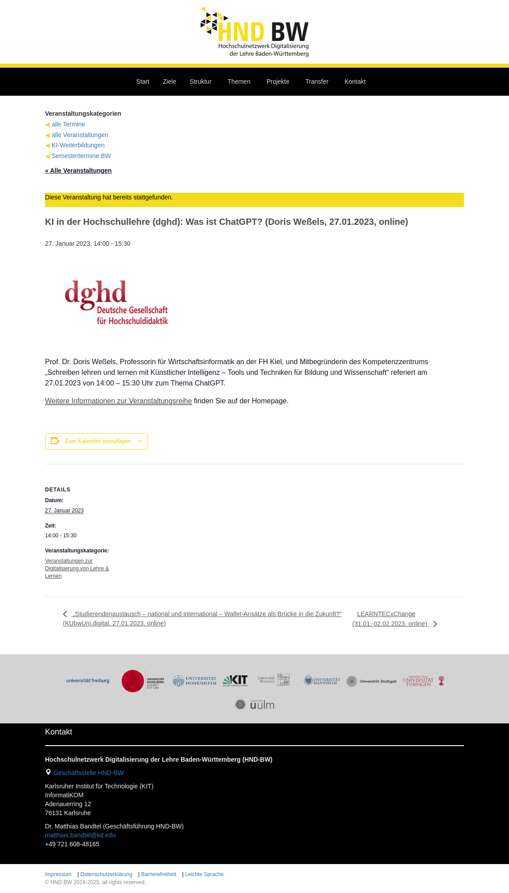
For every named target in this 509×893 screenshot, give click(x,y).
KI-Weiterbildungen (78, 145)
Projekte (278, 81)
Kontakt (355, 81)
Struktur (201, 81)
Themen (239, 81)
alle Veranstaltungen (80, 134)
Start (143, 81)
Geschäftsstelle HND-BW (88, 772)
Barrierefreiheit (159, 874)
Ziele (169, 81)
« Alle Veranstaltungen (78, 170)
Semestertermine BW (81, 155)
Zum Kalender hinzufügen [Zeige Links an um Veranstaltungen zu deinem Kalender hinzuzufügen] (98, 441)
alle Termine (68, 124)
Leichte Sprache (204, 874)
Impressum (58, 874)
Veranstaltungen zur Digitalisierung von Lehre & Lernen (77, 568)
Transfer (316, 81)
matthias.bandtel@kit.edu (80, 835)
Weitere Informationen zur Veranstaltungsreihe (118, 401)
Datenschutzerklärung (106, 874)
